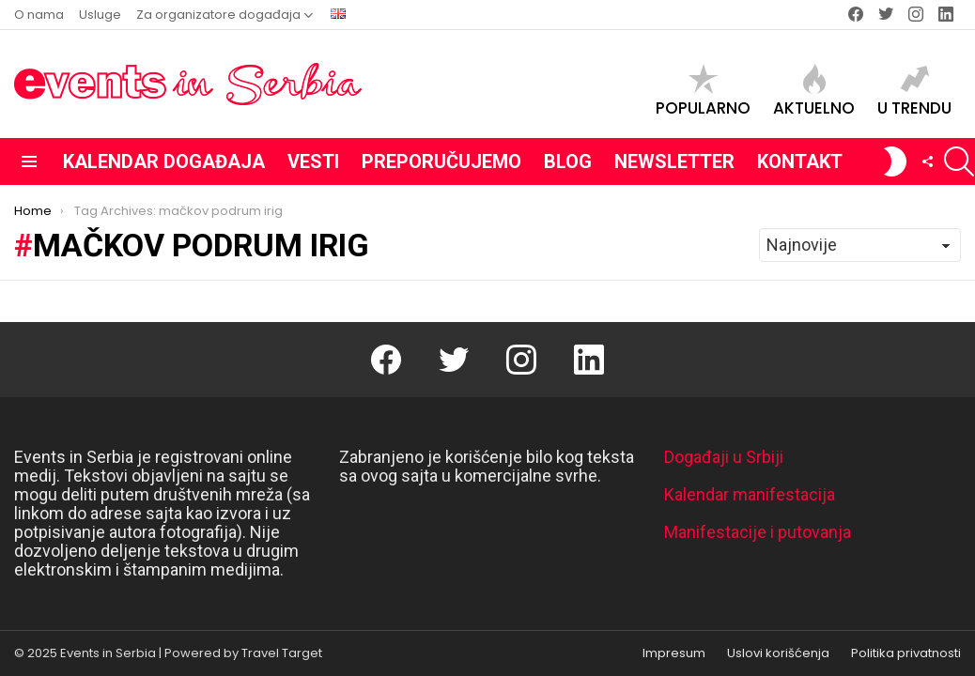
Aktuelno (814, 91)
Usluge (100, 14)
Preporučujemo (441, 161)
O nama (39, 14)
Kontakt (800, 161)
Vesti (313, 161)
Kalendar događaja (164, 161)
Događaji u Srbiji (723, 457)
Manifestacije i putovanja (757, 532)
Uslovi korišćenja (778, 653)
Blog (568, 161)
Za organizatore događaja (218, 14)
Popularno (703, 91)
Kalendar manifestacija (749, 494)
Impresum (673, 653)
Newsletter (674, 161)
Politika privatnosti (906, 653)
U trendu (914, 91)
